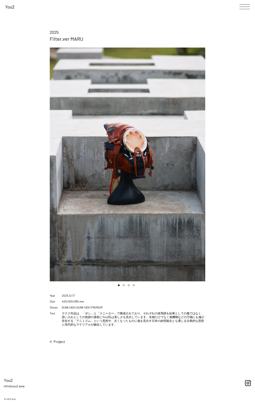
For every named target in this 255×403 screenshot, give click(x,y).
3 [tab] (130, 286)
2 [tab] (125, 286)
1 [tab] (120, 286)
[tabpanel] (127, 164)
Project (57, 341)
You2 (10, 6)
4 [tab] (135, 286)
